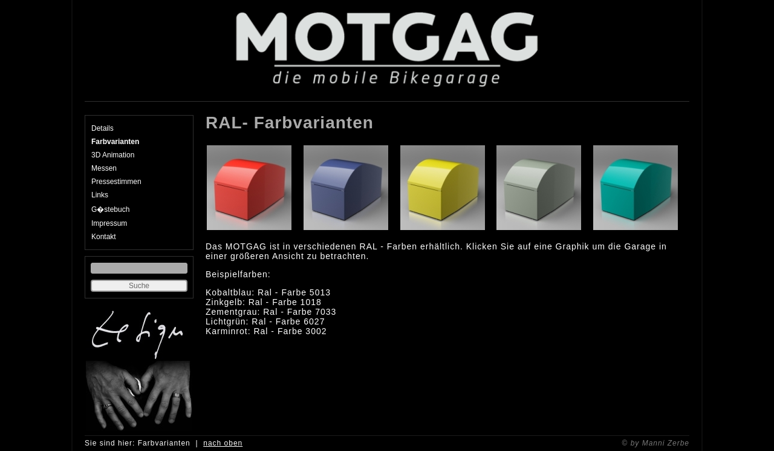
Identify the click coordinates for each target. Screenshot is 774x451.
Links (99, 195)
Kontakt (103, 236)
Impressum (109, 223)
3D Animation (112, 155)
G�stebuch (110, 209)
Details (102, 128)
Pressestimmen (116, 181)
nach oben (222, 443)
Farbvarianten (115, 141)
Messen (104, 168)
